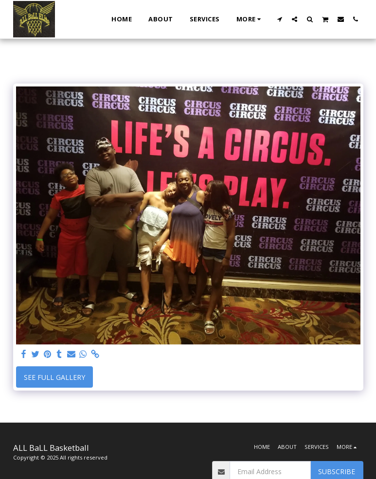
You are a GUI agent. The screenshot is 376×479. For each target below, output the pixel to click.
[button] (279, 19)
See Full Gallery (54, 377)
